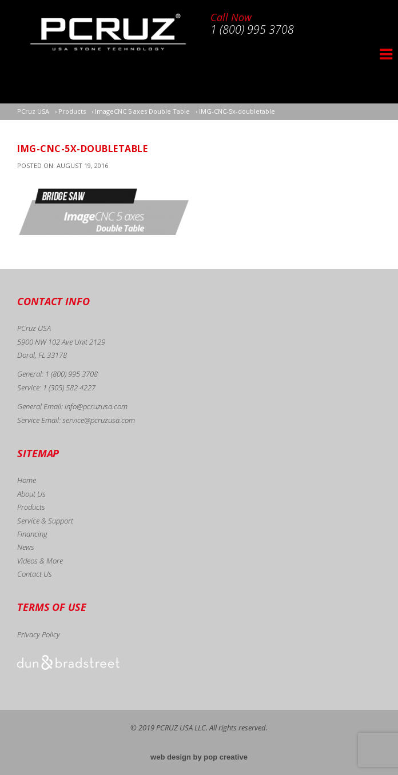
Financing (32, 534)
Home (26, 480)
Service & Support (45, 521)
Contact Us (34, 574)
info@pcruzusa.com (96, 406)
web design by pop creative (199, 757)
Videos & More (40, 561)
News (25, 547)
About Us (31, 494)
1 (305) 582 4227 (69, 387)
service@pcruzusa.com (98, 420)
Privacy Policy (38, 634)
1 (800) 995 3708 (71, 374)
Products (31, 507)
